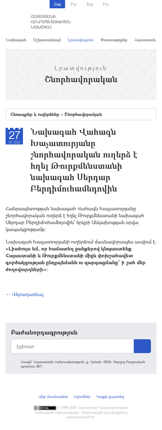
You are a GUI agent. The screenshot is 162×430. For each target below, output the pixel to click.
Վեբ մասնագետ (53, 396)
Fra (106, 4)
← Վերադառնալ (25, 294)
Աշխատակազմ (47, 39)
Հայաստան (145, 39)
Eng (90, 4)
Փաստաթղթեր (114, 39)
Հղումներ (82, 396)
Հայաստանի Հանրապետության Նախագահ (50, 22)
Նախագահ (16, 39)
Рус (74, 4)
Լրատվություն (81, 39)
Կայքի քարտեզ (110, 396)
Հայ (57, 4)
